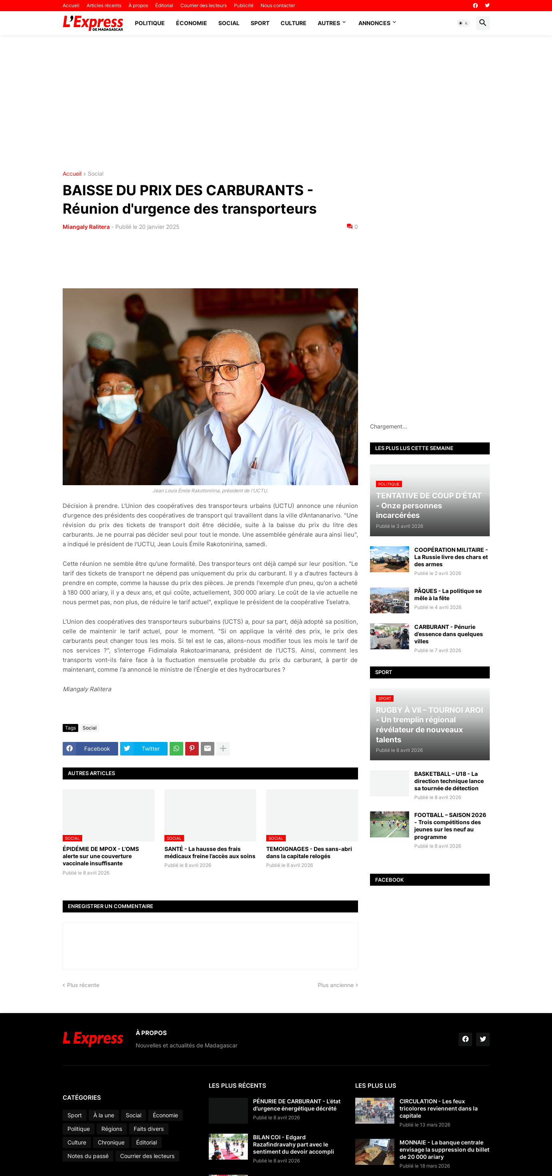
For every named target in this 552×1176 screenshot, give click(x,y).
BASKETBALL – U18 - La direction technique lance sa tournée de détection (449, 780)
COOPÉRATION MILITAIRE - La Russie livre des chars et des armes (451, 556)
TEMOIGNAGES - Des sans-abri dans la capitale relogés (309, 852)
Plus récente (83, 985)
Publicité (243, 5)
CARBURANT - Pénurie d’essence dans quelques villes (448, 634)
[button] (463, 23)
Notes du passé (88, 1155)
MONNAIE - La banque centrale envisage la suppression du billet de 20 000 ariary (444, 1149)
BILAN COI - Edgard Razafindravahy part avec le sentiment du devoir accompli (293, 1144)
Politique (150, 23)
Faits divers (149, 1128)
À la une (103, 1115)
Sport (260, 23)
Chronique (111, 1142)
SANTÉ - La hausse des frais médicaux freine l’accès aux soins (209, 852)
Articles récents (104, 5)
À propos (138, 5)
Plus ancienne (336, 985)
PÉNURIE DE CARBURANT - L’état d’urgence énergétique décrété (296, 1105)
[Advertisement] (276, 103)
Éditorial (164, 5)
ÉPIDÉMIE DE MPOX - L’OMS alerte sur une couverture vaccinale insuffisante (101, 856)
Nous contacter (278, 5)
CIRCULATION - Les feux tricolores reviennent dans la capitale (439, 1108)
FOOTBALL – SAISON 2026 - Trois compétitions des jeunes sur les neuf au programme (450, 825)
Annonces (374, 23)
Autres (329, 23)
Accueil (71, 5)
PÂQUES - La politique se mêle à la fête (448, 594)
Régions (111, 1128)
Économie (191, 23)
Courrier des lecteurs (203, 5)
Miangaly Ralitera (86, 226)
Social (228, 23)
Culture (294, 23)
